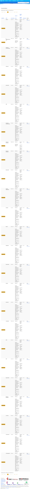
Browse (6, 0)
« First (2, 474)
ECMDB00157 (3, 386)
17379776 (28, 20)
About (18, 0)
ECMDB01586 (3, 405)
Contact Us (21, 0)
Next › (14, 474)
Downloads (14, 0)
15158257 (28, 39)
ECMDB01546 (3, 367)
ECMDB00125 (3, 254)
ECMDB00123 (3, 235)
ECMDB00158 (3, 424)
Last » (16, 474)
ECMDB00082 (3, 197)
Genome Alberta (7, 486)
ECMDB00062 (3, 216)
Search (10, 0)
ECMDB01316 (3, 42)
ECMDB (3, 0)
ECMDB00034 (3, 28)
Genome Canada (3, 486)
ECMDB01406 (3, 178)
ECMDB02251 (3, 443)
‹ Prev (4, 474)
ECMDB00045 (3, 56)
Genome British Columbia (13, 486)
